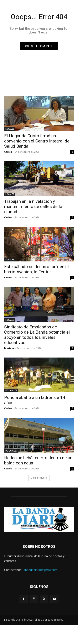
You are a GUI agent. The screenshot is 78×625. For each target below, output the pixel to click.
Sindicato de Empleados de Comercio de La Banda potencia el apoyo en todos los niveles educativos (37, 334)
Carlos (8, 151)
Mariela (9, 348)
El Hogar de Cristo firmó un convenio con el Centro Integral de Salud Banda (36, 141)
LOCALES (9, 128)
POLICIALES (11, 390)
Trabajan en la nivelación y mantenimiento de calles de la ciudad (33, 206)
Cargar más (39, 477)
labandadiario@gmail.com (40, 570)
